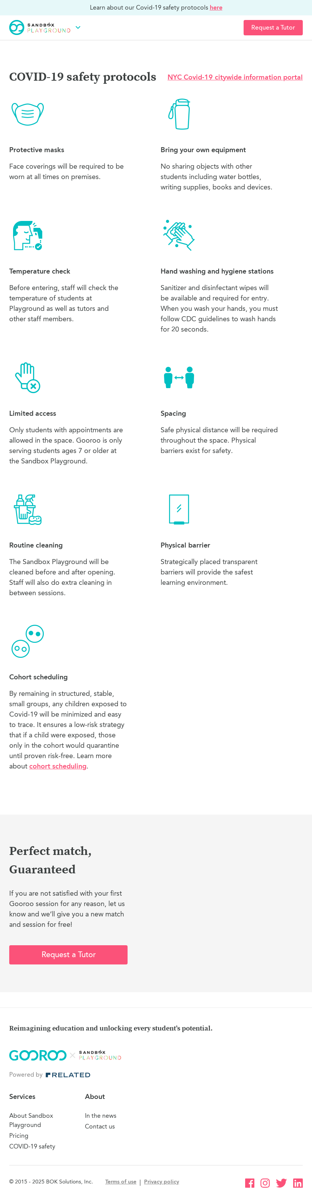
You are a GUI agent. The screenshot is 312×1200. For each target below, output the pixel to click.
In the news (100, 1115)
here (216, 7)
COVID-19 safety (32, 1146)
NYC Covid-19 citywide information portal (235, 77)
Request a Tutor (273, 28)
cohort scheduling (57, 766)
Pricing (18, 1135)
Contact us (100, 1126)
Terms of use (120, 1181)
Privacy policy (161, 1181)
